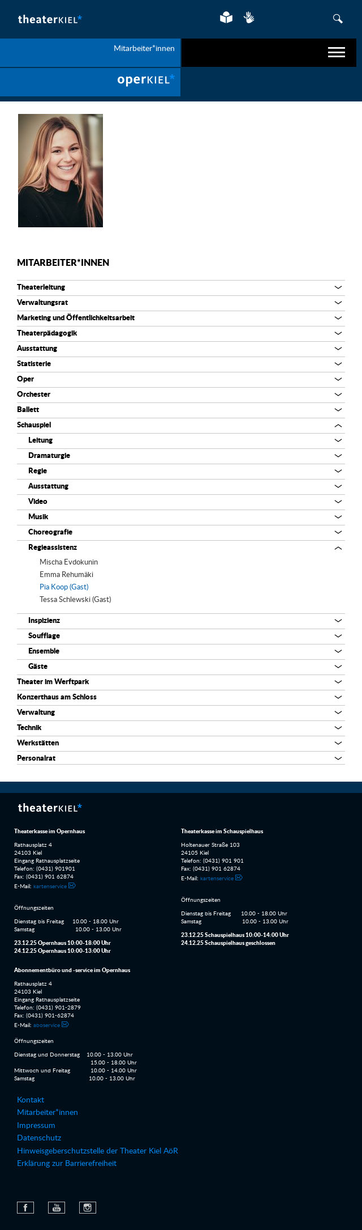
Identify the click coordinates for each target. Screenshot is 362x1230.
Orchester (33, 394)
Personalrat (36, 758)
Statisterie (34, 364)
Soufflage (44, 636)
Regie (37, 471)
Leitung (40, 440)
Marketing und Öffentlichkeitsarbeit (76, 318)
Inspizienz (44, 621)
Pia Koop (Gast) (64, 587)
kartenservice (50, 886)
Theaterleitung (41, 287)
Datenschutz (39, 1138)
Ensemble (43, 651)
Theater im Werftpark (53, 682)
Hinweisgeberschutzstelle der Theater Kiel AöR (97, 1151)
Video (38, 502)
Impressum (36, 1126)
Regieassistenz (52, 548)
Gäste (38, 667)
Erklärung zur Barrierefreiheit (67, 1164)
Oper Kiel (90, 82)
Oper (25, 379)
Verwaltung (36, 712)
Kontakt (30, 1100)
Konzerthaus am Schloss (57, 697)
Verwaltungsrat (42, 303)
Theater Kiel (49, 19)
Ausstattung (37, 349)
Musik (38, 517)
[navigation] (269, 53)
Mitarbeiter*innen (63, 263)
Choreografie (50, 532)
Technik (29, 728)
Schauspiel (34, 425)
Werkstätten (38, 743)
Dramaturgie (49, 456)
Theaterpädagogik (47, 333)
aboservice (46, 1025)
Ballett (28, 410)
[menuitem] (90, 82)
